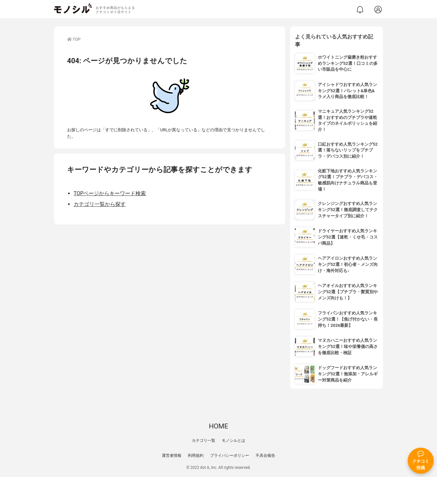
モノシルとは (233, 440)
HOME (218, 426)
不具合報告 (265, 455)
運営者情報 (171, 455)
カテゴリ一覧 (203, 440)
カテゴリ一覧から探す (100, 204)
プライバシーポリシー (229, 455)
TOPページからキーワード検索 (110, 193)
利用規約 (196, 455)
